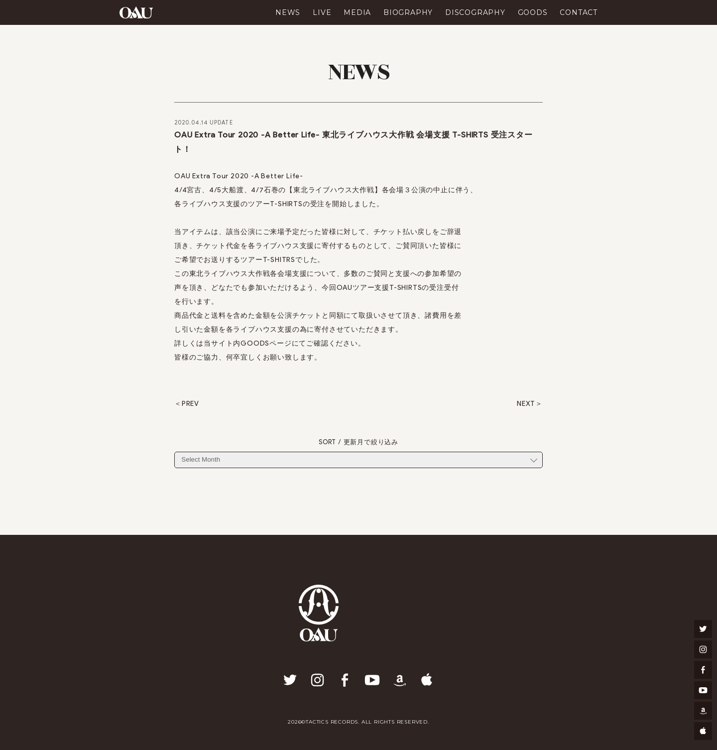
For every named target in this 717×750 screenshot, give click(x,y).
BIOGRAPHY (408, 12)
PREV (190, 403)
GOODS (533, 12)
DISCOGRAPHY (475, 12)
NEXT (526, 403)
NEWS (287, 12)
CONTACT (579, 12)
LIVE (322, 12)
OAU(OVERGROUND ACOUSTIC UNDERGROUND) (136, 12)
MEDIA (357, 12)
